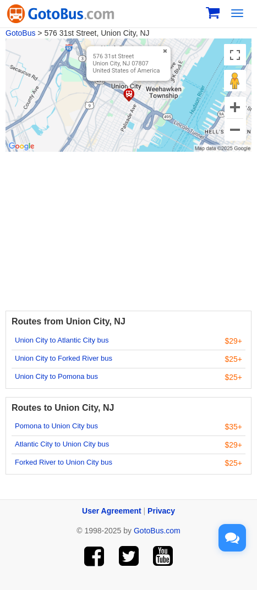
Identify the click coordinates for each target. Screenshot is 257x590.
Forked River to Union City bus (63, 462)
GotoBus (20, 33)
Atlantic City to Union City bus (62, 444)
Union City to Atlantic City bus (62, 340)
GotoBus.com (157, 530)
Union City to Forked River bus (63, 358)
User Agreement (111, 510)
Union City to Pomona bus (56, 376)
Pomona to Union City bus (56, 426)
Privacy (161, 510)
